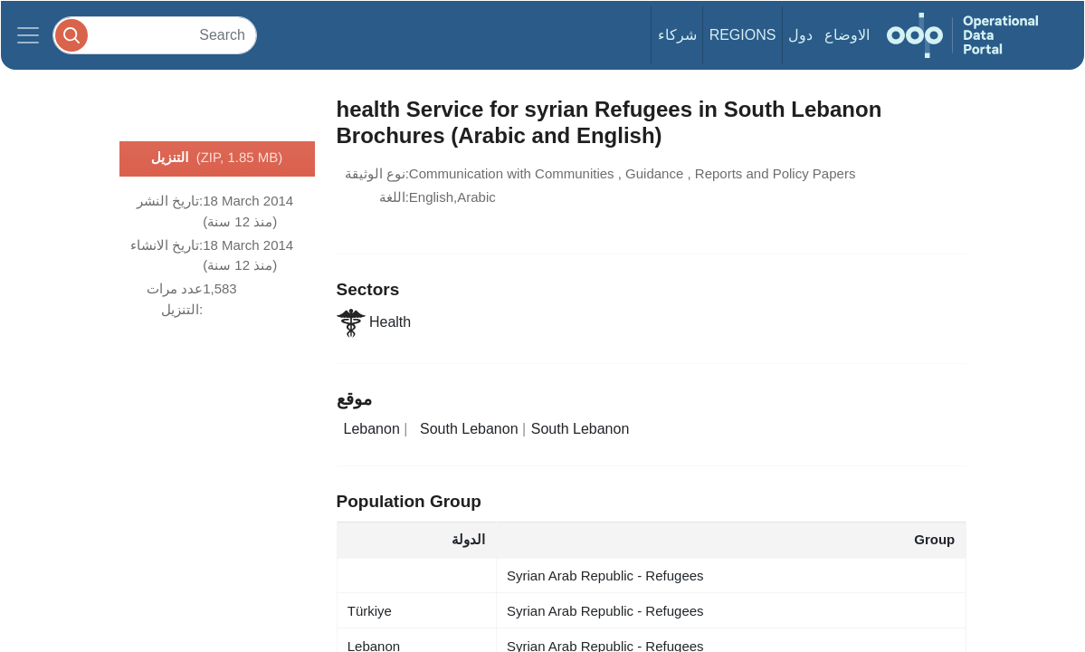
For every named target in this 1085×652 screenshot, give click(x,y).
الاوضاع (847, 35)
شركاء (677, 35)
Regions (742, 35)
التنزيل (217, 158)
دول (800, 35)
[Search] (154, 34)
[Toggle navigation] (28, 35)
